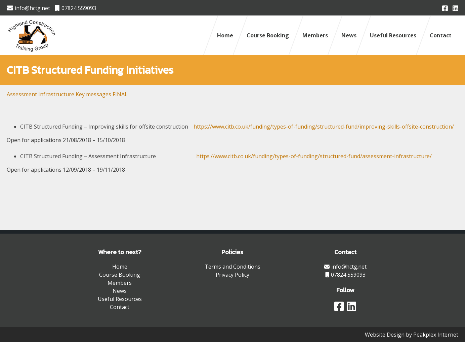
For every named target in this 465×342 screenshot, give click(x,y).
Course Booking (268, 35)
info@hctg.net (28, 8)
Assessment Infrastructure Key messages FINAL (67, 94)
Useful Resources (393, 35)
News (348, 35)
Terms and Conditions (232, 266)
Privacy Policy (232, 274)
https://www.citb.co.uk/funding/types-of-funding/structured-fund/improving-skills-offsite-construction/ (324, 126)
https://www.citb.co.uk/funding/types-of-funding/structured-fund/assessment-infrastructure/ (314, 156)
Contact (441, 35)
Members (315, 35)
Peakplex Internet (435, 334)
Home (225, 35)
